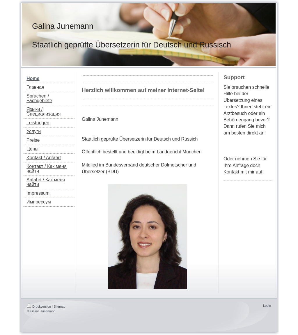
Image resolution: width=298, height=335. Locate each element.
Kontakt (231, 171)
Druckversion (39, 306)
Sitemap (59, 306)
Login (267, 305)
